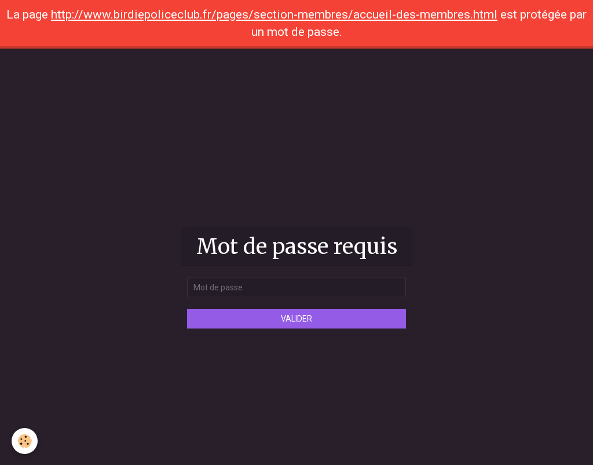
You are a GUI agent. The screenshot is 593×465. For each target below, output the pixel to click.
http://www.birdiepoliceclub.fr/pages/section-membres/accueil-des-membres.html (274, 14)
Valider (296, 318)
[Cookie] (25, 441)
